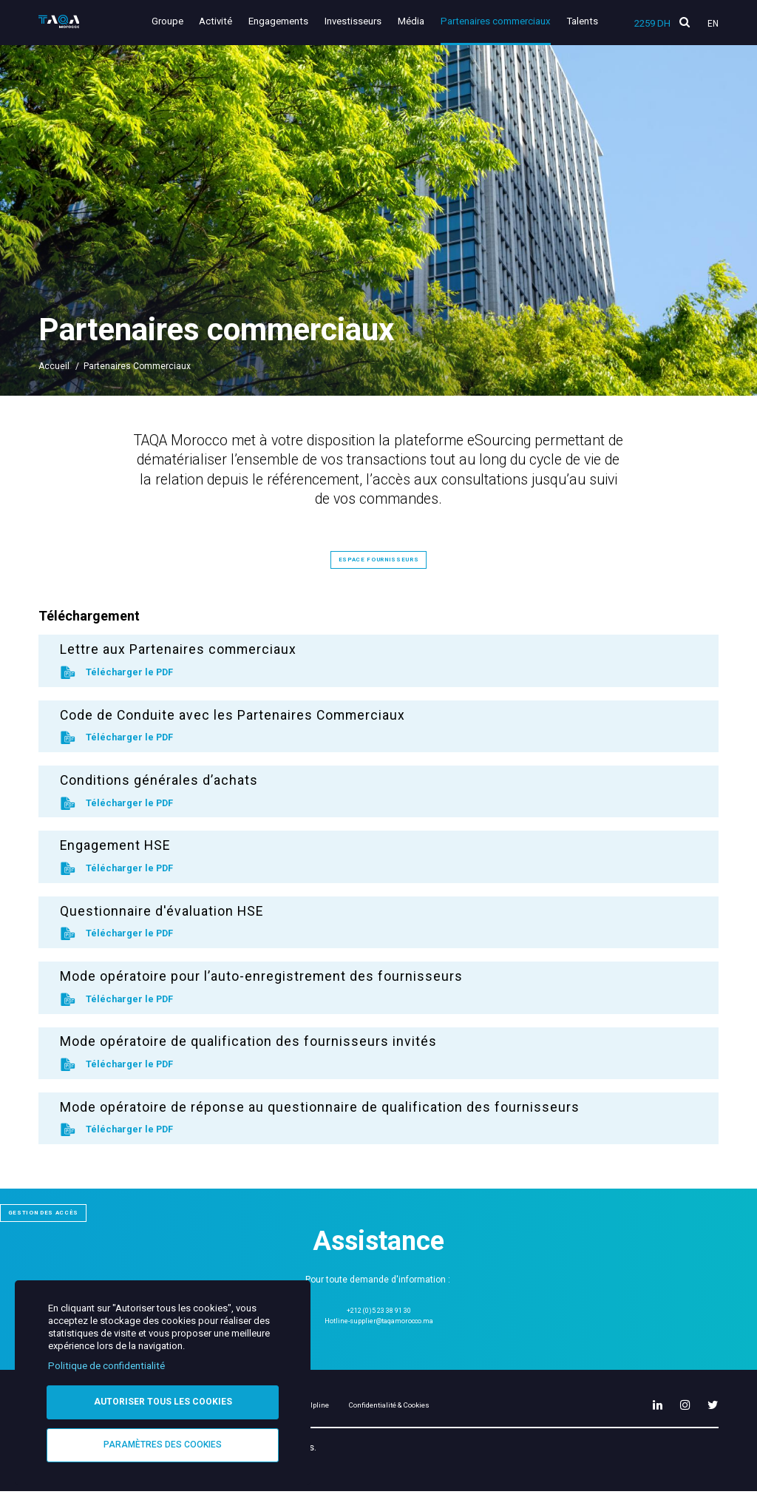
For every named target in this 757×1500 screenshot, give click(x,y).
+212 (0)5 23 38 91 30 (378, 1311)
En (713, 23)
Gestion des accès (64, 1211)
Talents (582, 21)
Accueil (53, 366)
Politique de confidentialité (106, 1362)
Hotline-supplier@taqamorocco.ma (378, 1322)
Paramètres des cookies (162, 1444)
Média (418, 21)
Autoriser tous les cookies (163, 1399)
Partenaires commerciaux (499, 21)
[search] (684, 22)
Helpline (399, 1412)
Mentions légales (319, 1412)
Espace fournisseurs (378, 558)
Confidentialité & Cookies (498, 1412)
